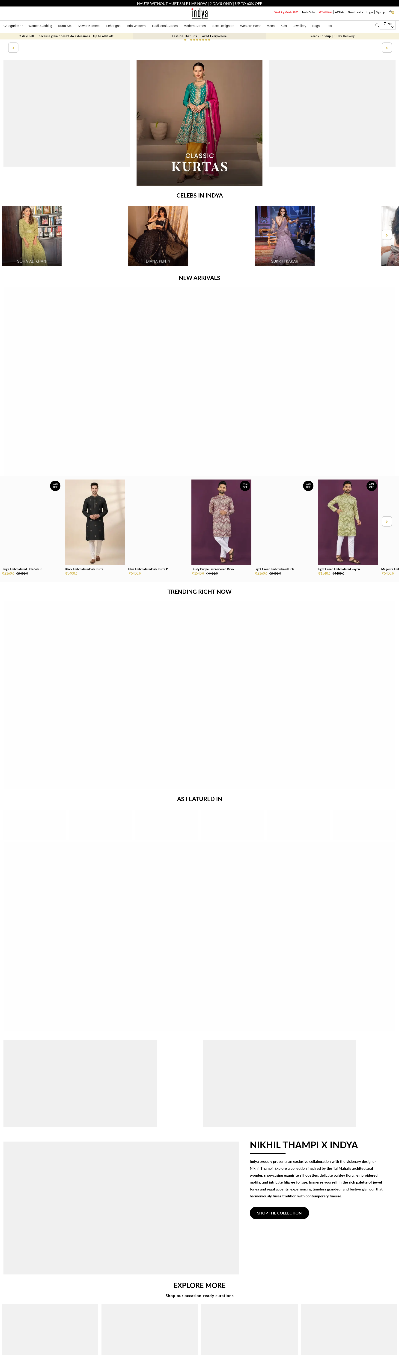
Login (369, 12)
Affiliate (339, 12)
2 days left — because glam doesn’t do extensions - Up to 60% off (66, 36)
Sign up (380, 12)
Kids (284, 26)
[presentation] (12, 47)
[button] (185, 40)
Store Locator (355, 12)
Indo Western (136, 26)
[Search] (377, 25)
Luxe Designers (223, 26)
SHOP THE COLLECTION (279, 1213)
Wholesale (325, 12)
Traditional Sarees (165, 26)
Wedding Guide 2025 (286, 12)
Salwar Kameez (89, 26)
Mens (270, 26)
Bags (316, 26)
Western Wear (250, 26)
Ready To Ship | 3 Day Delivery (332, 36)
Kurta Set (64, 26)
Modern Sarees (195, 26)
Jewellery (299, 26)
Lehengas (113, 26)
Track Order (308, 12)
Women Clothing (40, 26)
